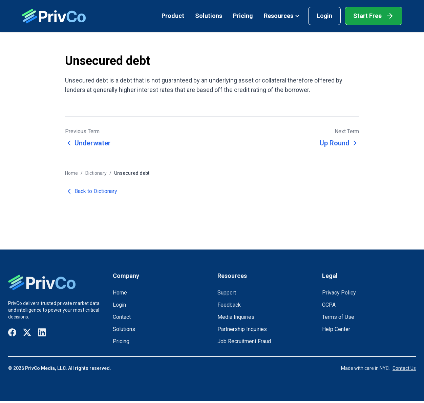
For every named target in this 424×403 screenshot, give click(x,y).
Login (324, 15)
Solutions (208, 15)
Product (173, 15)
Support (226, 292)
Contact (122, 317)
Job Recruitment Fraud (244, 341)
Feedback (229, 305)
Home (71, 173)
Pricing (243, 15)
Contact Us (404, 368)
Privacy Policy (339, 292)
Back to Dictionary (91, 191)
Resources (282, 15)
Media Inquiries (235, 317)
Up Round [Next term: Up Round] (339, 143)
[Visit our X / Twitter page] (27, 332)
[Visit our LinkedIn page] (42, 332)
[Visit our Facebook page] (12, 332)
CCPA (329, 305)
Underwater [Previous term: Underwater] (88, 143)
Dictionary (96, 173)
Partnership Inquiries (242, 329)
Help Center (336, 329)
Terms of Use (338, 317)
